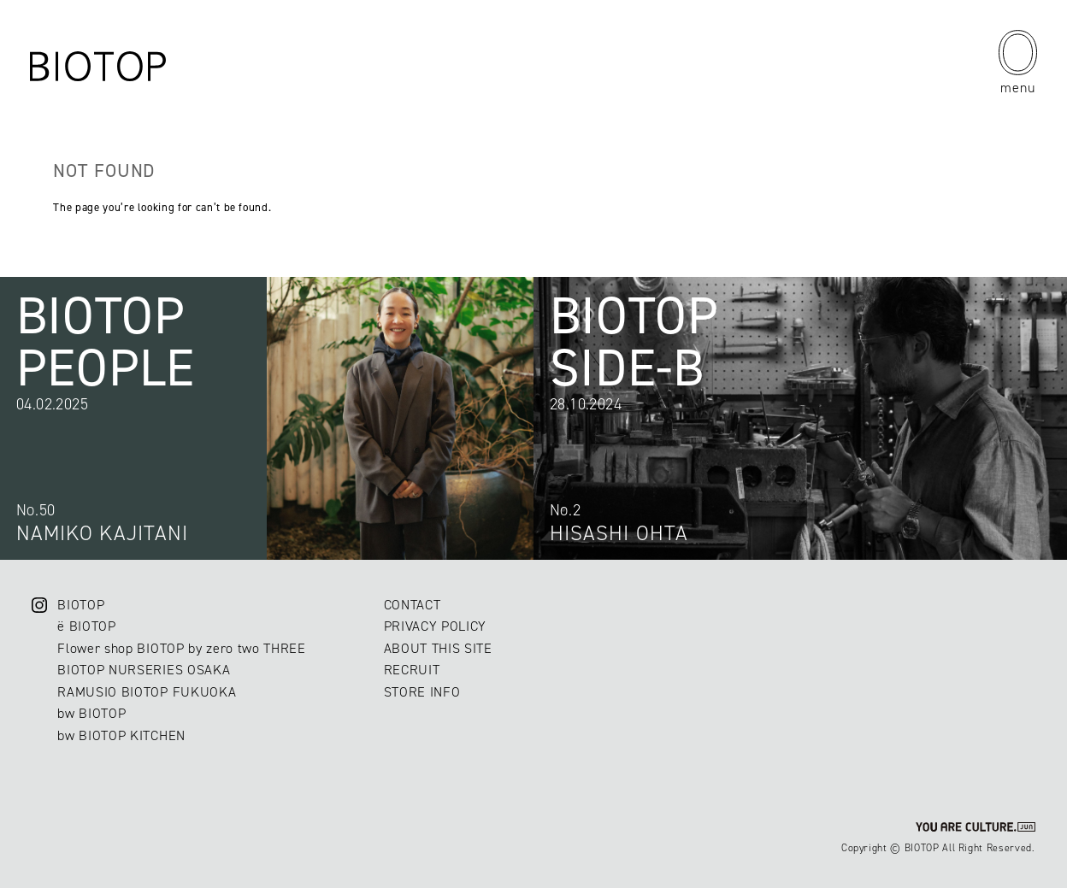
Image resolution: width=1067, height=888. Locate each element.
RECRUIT (412, 670)
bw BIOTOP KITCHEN (121, 735)
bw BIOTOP (91, 713)
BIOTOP (80, 605)
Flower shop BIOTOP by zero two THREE (181, 648)
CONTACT (412, 605)
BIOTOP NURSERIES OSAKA (143, 670)
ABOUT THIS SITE (438, 648)
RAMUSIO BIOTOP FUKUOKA (146, 692)
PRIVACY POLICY (435, 626)
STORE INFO (422, 692)
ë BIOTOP (86, 626)
